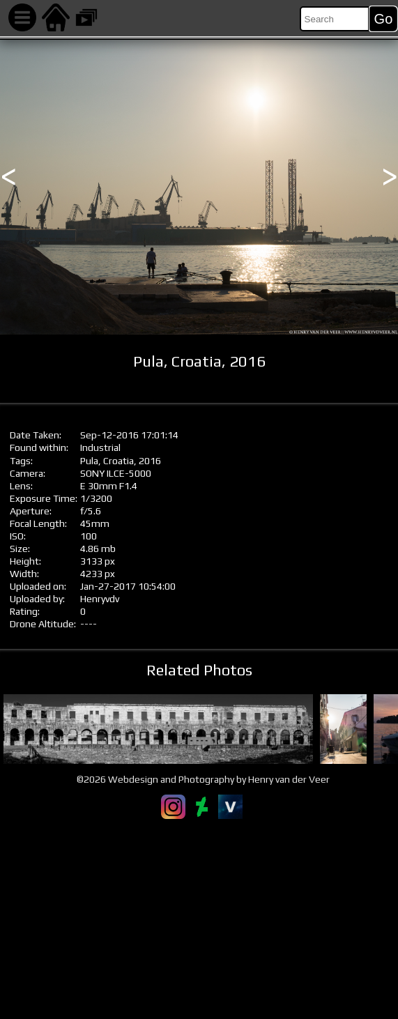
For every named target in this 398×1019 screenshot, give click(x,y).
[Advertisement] (199, 918)
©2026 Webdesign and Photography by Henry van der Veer (203, 779)
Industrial (100, 447)
